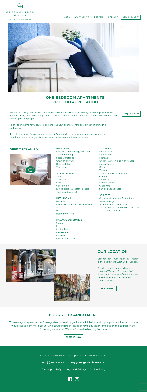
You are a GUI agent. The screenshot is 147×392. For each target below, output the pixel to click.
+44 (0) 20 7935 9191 (53, 362)
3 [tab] (77, 91)
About (68, 17)
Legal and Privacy (76, 369)
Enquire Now (131, 17)
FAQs (59, 369)
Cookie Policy (97, 369)
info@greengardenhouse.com (87, 362)
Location (99, 17)
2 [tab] (73, 91)
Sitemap (47, 369)
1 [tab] (70, 91)
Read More (107, 288)
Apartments (82, 17)
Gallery (113, 17)
